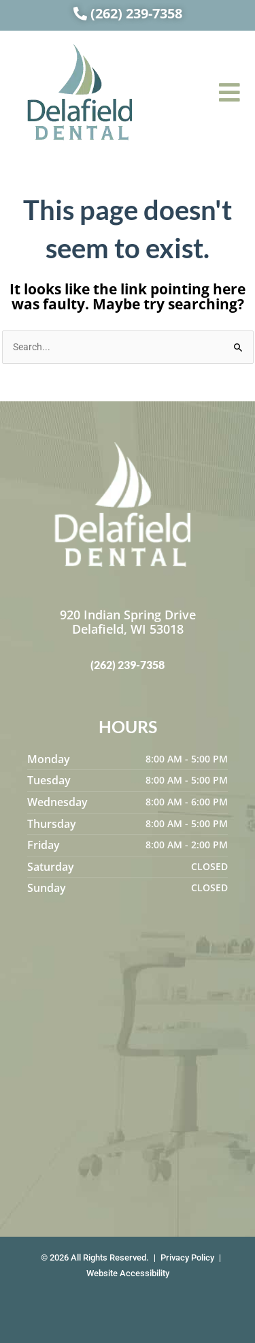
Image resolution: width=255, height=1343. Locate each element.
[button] (229, 92)
